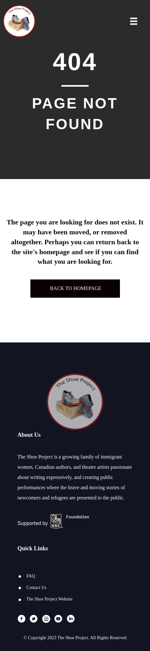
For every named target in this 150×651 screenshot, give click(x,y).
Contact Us (36, 587)
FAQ (30, 576)
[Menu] (134, 22)
